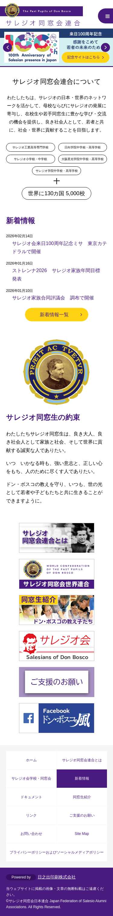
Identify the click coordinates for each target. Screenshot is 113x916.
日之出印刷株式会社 (57, 877)
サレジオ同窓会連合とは (82, 760)
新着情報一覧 (54, 314)
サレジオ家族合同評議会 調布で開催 (53, 297)
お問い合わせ (31, 834)
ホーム (31, 760)
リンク (31, 815)
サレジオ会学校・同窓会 (31, 778)
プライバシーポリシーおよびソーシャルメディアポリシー (57, 852)
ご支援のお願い (82, 815)
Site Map (82, 834)
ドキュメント (31, 797)
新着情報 (82, 778)
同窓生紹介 (82, 797)
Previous (7, 47)
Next (105, 47)
